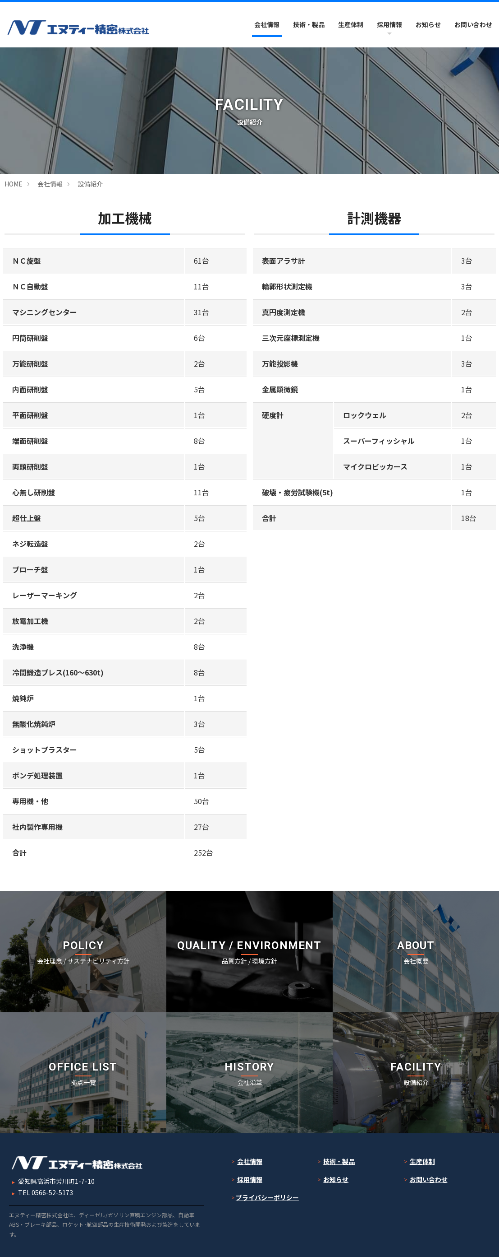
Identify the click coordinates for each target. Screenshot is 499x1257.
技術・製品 (309, 24)
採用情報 (389, 24)
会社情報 (266, 24)
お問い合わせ (473, 24)
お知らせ (428, 24)
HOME (14, 183)
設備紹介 (90, 183)
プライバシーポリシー (267, 1197)
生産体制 (350, 24)
